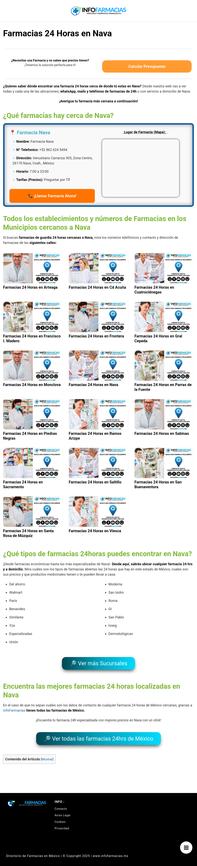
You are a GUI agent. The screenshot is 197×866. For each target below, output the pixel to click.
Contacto (61, 805)
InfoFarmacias (14, 709)
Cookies (60, 818)
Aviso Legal (63, 812)
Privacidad (62, 825)
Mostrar (47, 756)
